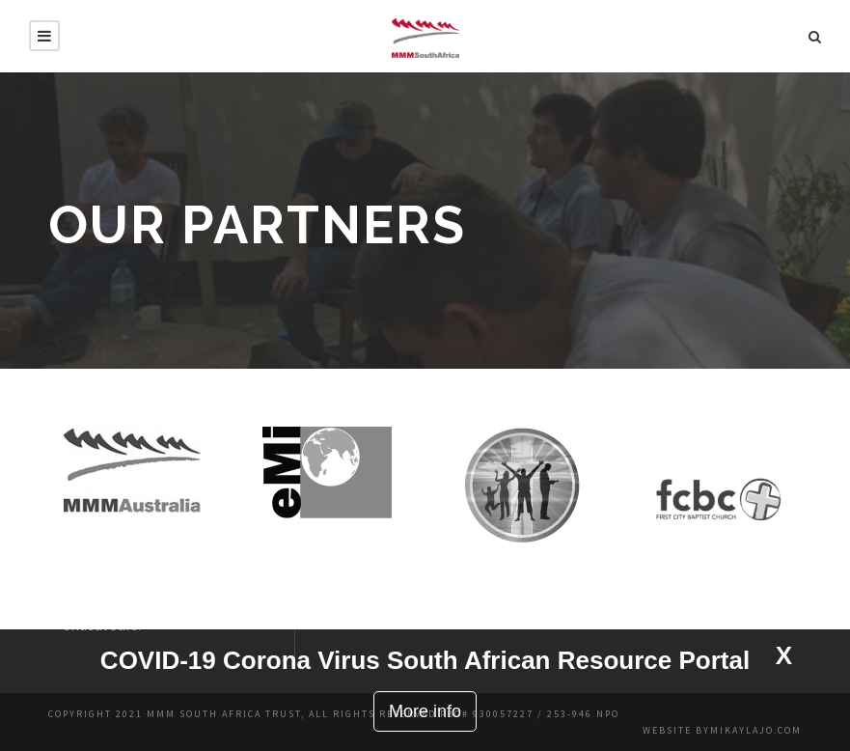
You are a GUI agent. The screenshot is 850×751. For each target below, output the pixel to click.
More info (425, 711)
